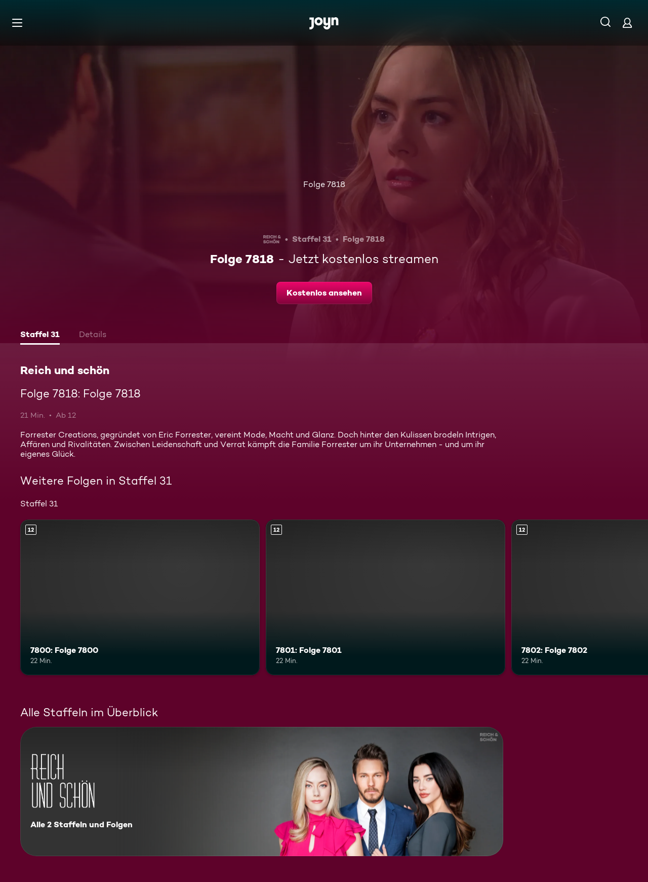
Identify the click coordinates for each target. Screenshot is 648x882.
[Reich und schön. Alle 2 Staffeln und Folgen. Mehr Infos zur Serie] (261, 791)
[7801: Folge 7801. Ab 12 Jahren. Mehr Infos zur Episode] (385, 597)
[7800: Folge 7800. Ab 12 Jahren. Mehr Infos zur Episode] (140, 597)
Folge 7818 (324, 184)
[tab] (40, 335)
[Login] (627, 22)
